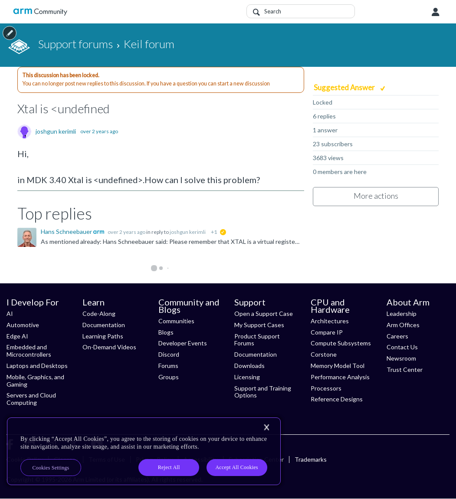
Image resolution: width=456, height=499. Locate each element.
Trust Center (405, 369)
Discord (168, 354)
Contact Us (402, 347)
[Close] (266, 427)
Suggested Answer (345, 87)
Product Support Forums (257, 339)
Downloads (249, 365)
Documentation (103, 324)
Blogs (166, 332)
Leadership (402, 313)
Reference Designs (337, 399)
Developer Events (182, 343)
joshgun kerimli (56, 131)
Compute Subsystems (341, 343)
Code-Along (98, 313)
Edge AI (17, 336)
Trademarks (311, 459)
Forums (168, 365)
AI (10, 313)
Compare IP (327, 332)
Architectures (330, 321)
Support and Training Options (262, 391)
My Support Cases (259, 324)
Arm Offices (403, 324)
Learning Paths (102, 336)
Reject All (169, 467)
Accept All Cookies (236, 467)
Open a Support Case (263, 313)
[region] (144, 451)
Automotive (23, 324)
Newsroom (401, 358)
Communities (176, 321)
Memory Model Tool (337, 365)
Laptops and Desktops (37, 365)
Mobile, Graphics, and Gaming (35, 380)
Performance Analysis (340, 377)
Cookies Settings (51, 468)
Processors (326, 388)
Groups (168, 377)
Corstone (324, 354)
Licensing (247, 377)
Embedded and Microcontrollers (29, 350)
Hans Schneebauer (67, 231)
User (435, 12)
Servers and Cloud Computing (31, 398)
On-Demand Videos (109, 347)
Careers (397, 336)
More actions (376, 195)
